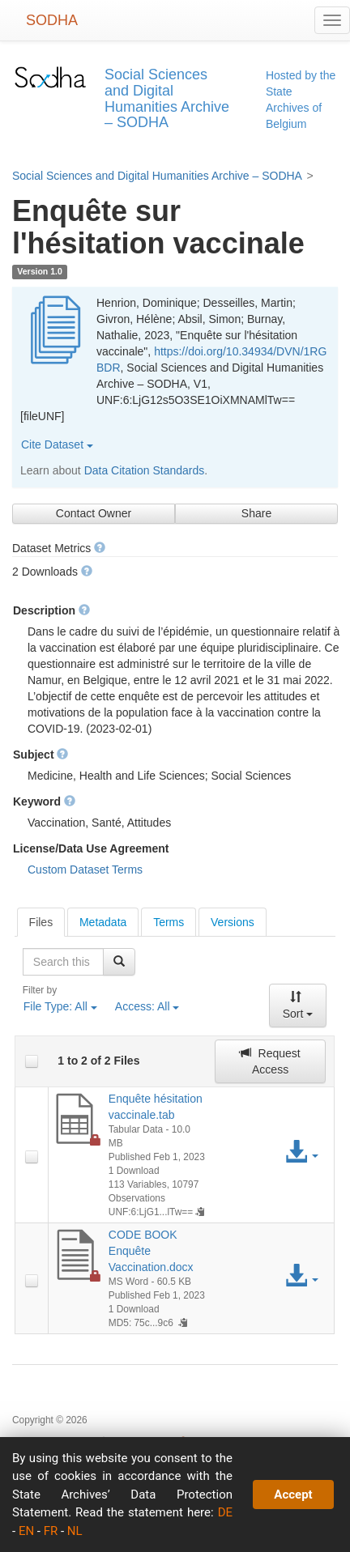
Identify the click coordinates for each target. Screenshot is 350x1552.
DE (225, 1512)
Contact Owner (93, 513)
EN (26, 1531)
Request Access (270, 1061)
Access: (147, 1006)
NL (75, 1531)
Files (41, 922)
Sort (298, 1005)
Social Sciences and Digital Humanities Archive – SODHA (157, 175)
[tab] (41, 922)
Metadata (102, 922)
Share (256, 513)
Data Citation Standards (144, 470)
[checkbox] (31, 1061)
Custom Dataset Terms (85, 869)
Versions (232, 922)
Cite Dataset (57, 444)
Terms (168, 922)
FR (51, 1531)
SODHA (52, 20)
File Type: (60, 1006)
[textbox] (63, 962)
